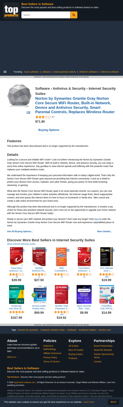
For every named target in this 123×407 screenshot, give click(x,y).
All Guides (74, 346)
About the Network (103, 350)
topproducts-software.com (24, 382)
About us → (13, 357)
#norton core (105, 330)
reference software (110, 72)
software (46, 72)
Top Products (13, 377)
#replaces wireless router (52, 330)
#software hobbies (87, 330)
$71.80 (40, 121)
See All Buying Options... (20, 231)
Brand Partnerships (103, 346)
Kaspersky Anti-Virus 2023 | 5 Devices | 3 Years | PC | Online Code (16, 307)
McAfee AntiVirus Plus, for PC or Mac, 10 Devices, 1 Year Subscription (39, 269)
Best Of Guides (76, 350)
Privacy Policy (50, 357)
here (96, 219)
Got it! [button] (113, 402)
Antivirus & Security (69, 88)
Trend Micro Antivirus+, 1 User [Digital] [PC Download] (84, 269)
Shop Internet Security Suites (21, 244)
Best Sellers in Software (37, 4)
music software (31, 72)
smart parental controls (65, 72)
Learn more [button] (88, 402)
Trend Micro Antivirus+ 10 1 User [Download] (16, 269)
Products (73, 358)
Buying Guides (76, 354)
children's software (88, 72)
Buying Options (48, 130)
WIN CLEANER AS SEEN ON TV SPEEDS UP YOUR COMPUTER (61, 269)
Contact (97, 361)
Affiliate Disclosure (52, 353)
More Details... (104, 231)
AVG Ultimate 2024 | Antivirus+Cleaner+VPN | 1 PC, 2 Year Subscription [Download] (106, 269)
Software (42, 88)
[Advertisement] (61, 44)
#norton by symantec (28, 330)
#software (72, 330)
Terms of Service (51, 361)
